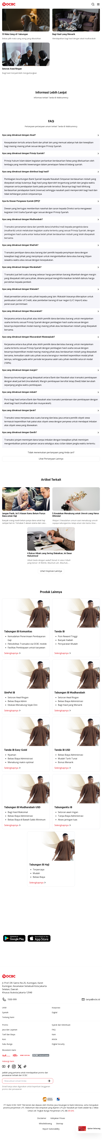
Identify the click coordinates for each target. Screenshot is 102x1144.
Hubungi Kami (8, 1061)
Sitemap (59, 1124)
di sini (71, 1110)
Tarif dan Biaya (8, 1034)
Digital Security (58, 1044)
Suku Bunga (7, 1044)
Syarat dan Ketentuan (61, 1025)
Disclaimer (41, 1118)
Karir (54, 1034)
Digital (54, 1012)
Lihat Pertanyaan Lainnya (51, 458)
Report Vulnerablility (51, 1129)
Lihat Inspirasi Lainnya (51, 571)
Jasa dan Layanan (9, 1030)
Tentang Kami (8, 1017)
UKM (4, 1008)
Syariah (5, 1012)
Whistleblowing (45, 1124)
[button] (51, 135)
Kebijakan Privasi (57, 1118)
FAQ (54, 1030)
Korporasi (56, 1008)
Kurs (4, 1039)
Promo (5, 1025)
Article (54, 1039)
